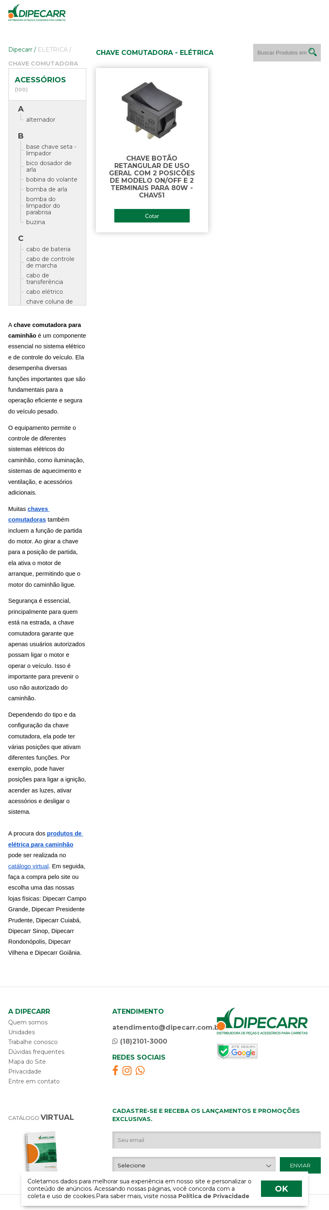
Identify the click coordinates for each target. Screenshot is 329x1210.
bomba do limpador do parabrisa (43, 206)
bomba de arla (46, 189)
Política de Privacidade (213, 1196)
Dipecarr (22, 49)
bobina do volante (51, 179)
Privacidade (24, 1071)
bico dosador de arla (49, 166)
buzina (35, 222)
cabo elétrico (44, 291)
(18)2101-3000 (139, 1041)
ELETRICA (54, 49)
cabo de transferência (44, 278)
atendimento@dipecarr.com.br (167, 1027)
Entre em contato (34, 1081)
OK (281, 1189)
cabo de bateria (48, 249)
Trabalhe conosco (33, 1042)
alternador (40, 119)
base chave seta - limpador (51, 150)
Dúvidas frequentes (36, 1052)
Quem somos (28, 1022)
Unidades (21, 1032)
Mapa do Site (27, 1061)
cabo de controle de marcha (50, 262)
